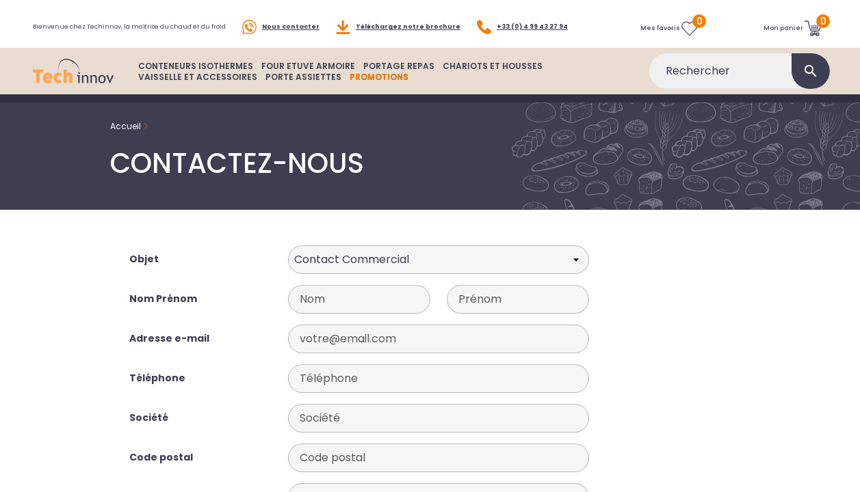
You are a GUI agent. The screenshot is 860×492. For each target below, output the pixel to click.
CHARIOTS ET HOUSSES (493, 66)
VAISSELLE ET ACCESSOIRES (197, 77)
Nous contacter (281, 27)
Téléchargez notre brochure (398, 27)
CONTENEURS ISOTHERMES (195, 66)
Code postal (161, 457)
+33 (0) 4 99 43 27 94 (522, 27)
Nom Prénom (163, 298)
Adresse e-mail (169, 338)
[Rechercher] (739, 71)
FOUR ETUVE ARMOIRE (308, 66)
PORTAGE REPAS (398, 66)
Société (148, 417)
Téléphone (157, 378)
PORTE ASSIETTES (303, 77)
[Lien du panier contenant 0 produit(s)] (793, 28)
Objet (144, 259)
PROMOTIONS (379, 77)
